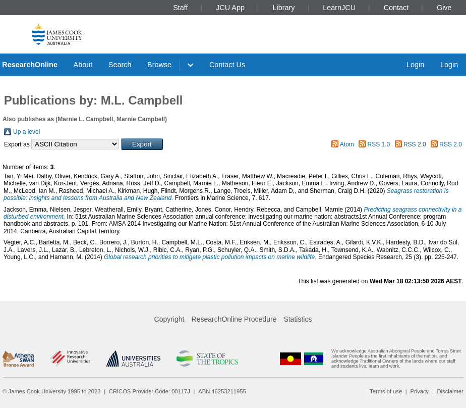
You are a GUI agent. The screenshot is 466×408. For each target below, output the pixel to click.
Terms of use (386, 391)
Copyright (169, 319)
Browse (159, 65)
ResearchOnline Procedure (234, 319)
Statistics (297, 319)
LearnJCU (339, 8)
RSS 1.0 (379, 144)
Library (284, 8)
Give (444, 8)
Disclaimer (450, 391)
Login (415, 65)
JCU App (230, 8)
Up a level (26, 131)
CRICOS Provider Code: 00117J (149, 391)
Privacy (419, 391)
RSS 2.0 (414, 144)
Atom (347, 144)
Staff (180, 8)
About (83, 65)
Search (120, 65)
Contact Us (227, 65)
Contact (396, 8)
